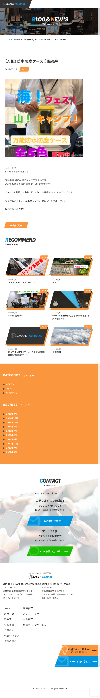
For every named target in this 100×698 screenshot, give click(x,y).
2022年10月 (12, 443)
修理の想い (10, 641)
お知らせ (10, 384)
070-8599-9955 (50, 536)
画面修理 (28, 608)
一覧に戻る (16, 225)
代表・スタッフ (11, 635)
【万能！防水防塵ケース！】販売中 (52, 39)
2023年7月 (11, 430)
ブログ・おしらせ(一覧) (23, 39)
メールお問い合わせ (50, 521)
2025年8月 (11, 413)
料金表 (8, 619)
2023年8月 (11, 426)
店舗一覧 (9, 613)
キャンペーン (12, 392)
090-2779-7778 (50, 505)
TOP (7, 39)
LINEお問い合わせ (50, 551)
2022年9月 (11, 447)
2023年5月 (11, 435)
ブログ (9, 388)
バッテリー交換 (31, 613)
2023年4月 (11, 439)
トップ (7, 608)
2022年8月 (11, 452)
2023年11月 (12, 422)
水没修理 (28, 619)
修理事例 (9, 624)
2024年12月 (12, 418)
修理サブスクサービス (34, 624)
